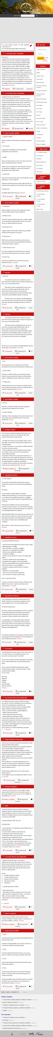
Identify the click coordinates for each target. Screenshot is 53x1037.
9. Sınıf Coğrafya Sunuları (43, 191)
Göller (6, 806)
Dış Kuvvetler (9, 196)
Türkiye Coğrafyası (41, 141)
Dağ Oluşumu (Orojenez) (12, 596)
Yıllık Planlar (39, 171)
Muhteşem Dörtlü (41, 118)
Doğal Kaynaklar (10, 780)
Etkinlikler (7, 89)
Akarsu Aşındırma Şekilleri (12, 133)
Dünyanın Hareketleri (42, 90)
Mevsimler (6, 1020)
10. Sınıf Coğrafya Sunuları (41, 195)
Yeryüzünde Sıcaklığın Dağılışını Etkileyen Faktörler (17, 999)
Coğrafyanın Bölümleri (11, 475)
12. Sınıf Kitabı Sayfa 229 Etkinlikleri (14, 93)
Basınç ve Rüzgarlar (41, 69)
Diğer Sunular (40, 209)
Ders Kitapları (40, 155)
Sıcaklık (38, 131)
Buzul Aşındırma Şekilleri (11, 357)
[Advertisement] (26, 30)
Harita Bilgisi (39, 105)
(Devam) (12, 85)
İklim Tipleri (39, 112)
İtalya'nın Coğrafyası (10, 913)
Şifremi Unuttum (45, 60)
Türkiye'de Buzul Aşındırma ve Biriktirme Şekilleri (16, 1007)
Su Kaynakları (8, 351)
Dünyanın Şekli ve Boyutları (41, 94)
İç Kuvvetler (7, 642)
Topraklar (39, 138)
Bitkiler (38, 72)
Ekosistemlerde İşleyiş (42, 102)
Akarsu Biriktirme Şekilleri (12, 203)
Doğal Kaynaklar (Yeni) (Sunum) (12, 1028)
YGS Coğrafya (40, 168)
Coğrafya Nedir (9, 531)
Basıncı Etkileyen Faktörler (10, 1002)
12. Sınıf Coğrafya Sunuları (41, 205)
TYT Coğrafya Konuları (42, 152)
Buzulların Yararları (10, 430)
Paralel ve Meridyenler (42, 128)
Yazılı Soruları (40, 165)
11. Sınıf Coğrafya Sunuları (41, 200)
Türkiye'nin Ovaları (41, 181)
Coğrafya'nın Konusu (10, 537)
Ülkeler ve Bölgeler (9, 799)
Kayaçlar (39, 115)
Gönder (40, 58)
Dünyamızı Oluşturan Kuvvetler (42, 86)
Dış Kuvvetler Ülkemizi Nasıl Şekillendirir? (16, 698)
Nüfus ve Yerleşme (41, 125)
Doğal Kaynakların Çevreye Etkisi (14, 739)
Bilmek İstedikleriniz (10, 468)
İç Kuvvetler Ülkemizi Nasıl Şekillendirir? (15, 857)
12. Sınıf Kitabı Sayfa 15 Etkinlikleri (14, 53)
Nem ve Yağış (40, 121)
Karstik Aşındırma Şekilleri (12, 931)
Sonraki (25, 992)
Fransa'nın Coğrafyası (11, 786)
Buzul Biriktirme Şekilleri (11, 399)
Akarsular (7, 272)
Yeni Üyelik (45, 57)
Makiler (5, 1010)
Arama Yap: (17, 15)
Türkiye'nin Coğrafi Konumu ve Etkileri (13, 1005)
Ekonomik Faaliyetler (42, 99)
